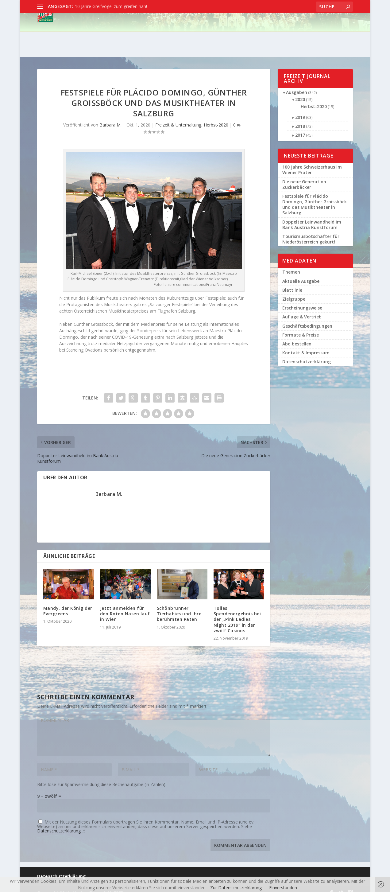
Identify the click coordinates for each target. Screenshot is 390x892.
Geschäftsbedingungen (307, 318)
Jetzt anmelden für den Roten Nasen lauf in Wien (125, 606)
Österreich (183, 30)
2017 (300, 127)
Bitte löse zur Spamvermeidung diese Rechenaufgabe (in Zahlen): (101, 777)
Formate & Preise (300, 327)
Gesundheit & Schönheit (321, 30)
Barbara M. (110, 117)
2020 (300, 92)
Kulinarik (211, 30)
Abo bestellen (296, 336)
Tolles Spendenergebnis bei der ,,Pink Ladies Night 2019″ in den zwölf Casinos (237, 612)
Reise (161, 30)
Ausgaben (296, 85)
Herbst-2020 (216, 117)
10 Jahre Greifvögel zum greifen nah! (111, 6)
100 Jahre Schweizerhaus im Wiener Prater (312, 162)
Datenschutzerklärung (59, 823)
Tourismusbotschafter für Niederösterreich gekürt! (310, 231)
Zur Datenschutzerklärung (236, 887)
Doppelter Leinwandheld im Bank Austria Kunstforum (311, 217)
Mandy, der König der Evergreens (67, 603)
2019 (300, 109)
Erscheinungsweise (302, 300)
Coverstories (136, 30)
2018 (300, 118)
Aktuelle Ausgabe (300, 273)
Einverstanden (283, 887)
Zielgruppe (293, 291)
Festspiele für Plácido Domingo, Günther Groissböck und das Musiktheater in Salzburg (314, 196)
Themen (291, 264)
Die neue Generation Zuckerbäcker (304, 176)
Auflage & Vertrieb (302, 309)
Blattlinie (292, 282)
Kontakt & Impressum (306, 345)
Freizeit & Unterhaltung (257, 30)
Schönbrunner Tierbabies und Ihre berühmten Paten (179, 606)
